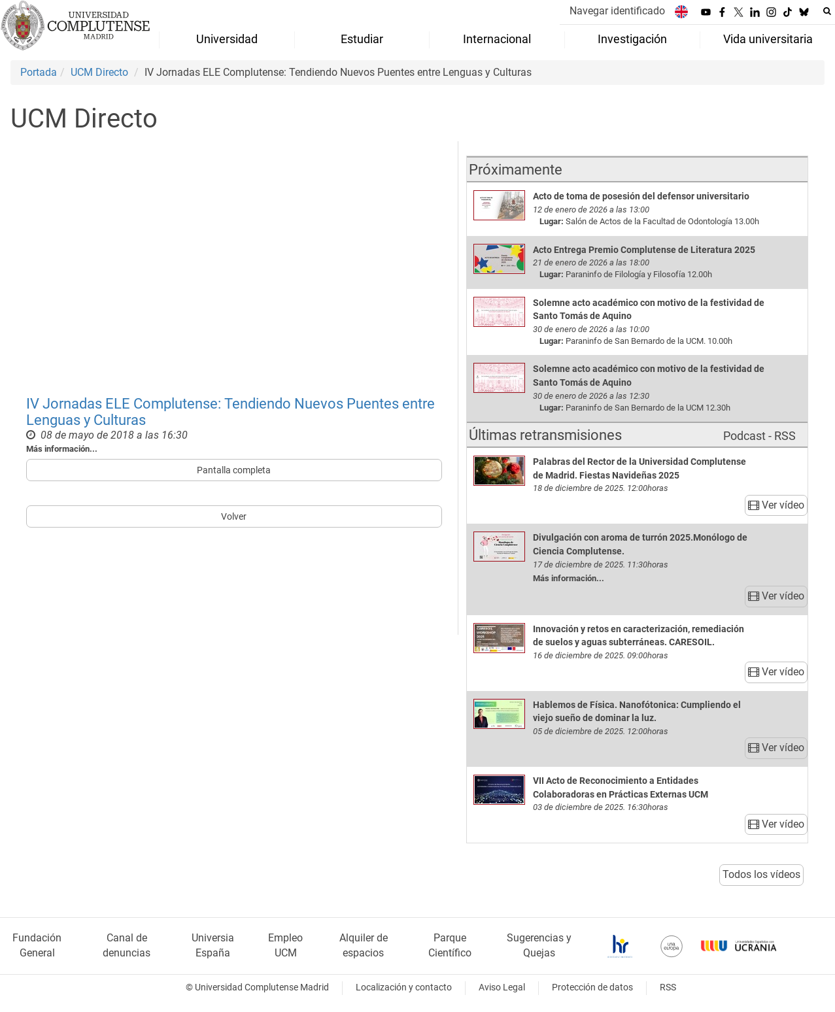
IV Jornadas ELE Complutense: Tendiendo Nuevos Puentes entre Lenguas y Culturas (230, 411)
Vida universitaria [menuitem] (768, 39)
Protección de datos (592, 987)
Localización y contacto (404, 987)
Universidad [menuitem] (227, 39)
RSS (668, 987)
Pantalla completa (234, 470)
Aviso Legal (502, 987)
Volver (234, 516)
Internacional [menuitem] (497, 39)
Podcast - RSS (759, 436)
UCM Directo (99, 72)
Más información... (61, 449)
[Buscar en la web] (827, 11)
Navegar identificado (617, 11)
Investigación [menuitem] (632, 39)
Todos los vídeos (761, 874)
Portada (38, 72)
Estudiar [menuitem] (362, 39)
